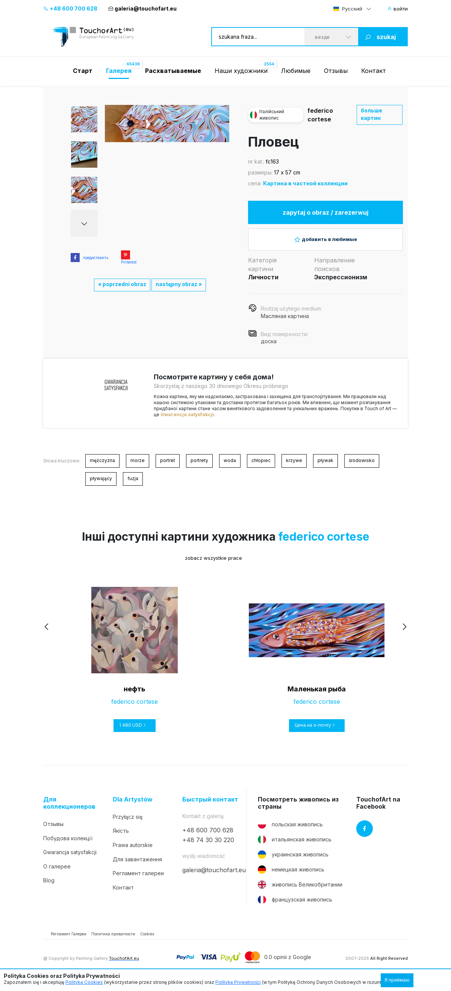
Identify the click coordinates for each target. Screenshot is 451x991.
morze (137, 467)
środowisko (362, 467)
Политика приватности (113, 940)
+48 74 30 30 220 (208, 846)
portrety (199, 467)
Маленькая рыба (317, 695)
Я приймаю (397, 980)
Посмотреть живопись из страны (298, 809)
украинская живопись (293, 860)
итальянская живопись (294, 845)
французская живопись (295, 906)
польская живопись (290, 830)
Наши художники (241, 70)
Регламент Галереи (68, 940)
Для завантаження (137, 865)
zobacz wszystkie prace (207, 564)
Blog (48, 886)
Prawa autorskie (133, 851)
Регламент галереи (138, 879)
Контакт (373, 70)
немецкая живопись (291, 875)
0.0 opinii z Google (287, 963)
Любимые (295, 70)
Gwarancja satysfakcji (187, 420)
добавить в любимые (325, 243)
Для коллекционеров (69, 809)
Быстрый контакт (210, 805)
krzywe (294, 467)
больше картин (371, 114)
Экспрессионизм (340, 283)
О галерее (57, 872)
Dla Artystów (133, 805)
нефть (134, 695)
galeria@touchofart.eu (142, 8)
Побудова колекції (67, 844)
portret (167, 467)
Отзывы (336, 70)
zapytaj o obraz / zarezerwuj (325, 213)
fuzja (132, 485)
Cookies (147, 940)
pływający (101, 485)
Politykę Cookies (84, 982)
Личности (263, 283)
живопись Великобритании (300, 890)
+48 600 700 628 (70, 8)
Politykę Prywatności (238, 982)
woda (230, 467)
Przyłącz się (127, 823)
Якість (121, 837)
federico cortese (323, 542)
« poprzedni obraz (122, 284)
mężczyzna (102, 467)
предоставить (89, 257)
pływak (325, 467)
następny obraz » (179, 284)
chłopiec (261, 467)
